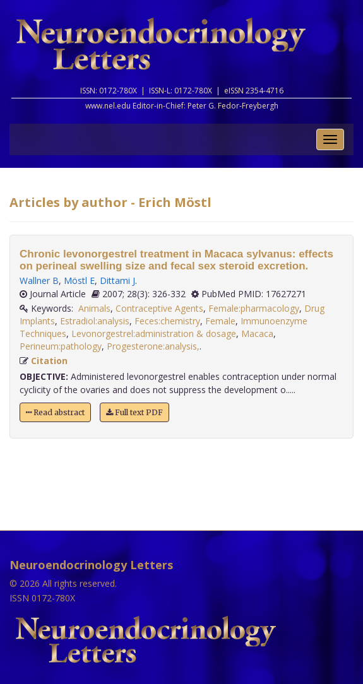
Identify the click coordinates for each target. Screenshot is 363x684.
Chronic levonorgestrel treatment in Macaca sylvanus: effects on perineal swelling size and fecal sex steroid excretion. (176, 260)
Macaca (257, 333)
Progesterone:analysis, (153, 346)
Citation (49, 361)
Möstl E (79, 280)
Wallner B (39, 280)
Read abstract (55, 412)
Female (220, 321)
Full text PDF (134, 412)
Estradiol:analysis (94, 321)
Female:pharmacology (253, 308)
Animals (94, 308)
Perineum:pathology (61, 346)
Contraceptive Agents (159, 308)
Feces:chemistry (167, 321)
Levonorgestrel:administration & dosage (153, 333)
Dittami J (117, 280)
